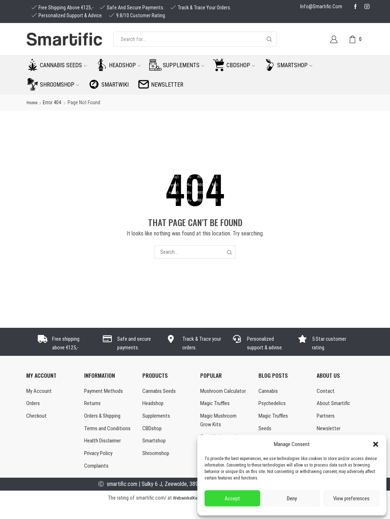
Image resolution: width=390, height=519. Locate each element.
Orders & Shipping (104, 417)
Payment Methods (104, 391)
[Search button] (269, 39)
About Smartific (334, 404)
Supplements (183, 65)
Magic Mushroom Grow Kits (219, 422)
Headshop (125, 65)
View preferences (351, 498)
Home (33, 102)
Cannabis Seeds (160, 391)
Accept (232, 498)
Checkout (37, 417)
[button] (375, 444)
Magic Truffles (216, 404)
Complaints (96, 479)
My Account (39, 391)
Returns (93, 404)
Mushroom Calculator (223, 391)
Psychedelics (273, 404)
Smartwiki (115, 84)
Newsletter (167, 84)
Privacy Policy (100, 466)
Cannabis (268, 391)
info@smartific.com (321, 6)
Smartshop (294, 65)
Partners (326, 417)
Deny (292, 498)
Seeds (265, 430)
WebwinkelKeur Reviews (195, 511)
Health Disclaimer (103, 453)
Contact (326, 391)
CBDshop (240, 65)
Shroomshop (59, 84)
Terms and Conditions (96, 435)
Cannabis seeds (63, 65)
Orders (33, 404)
